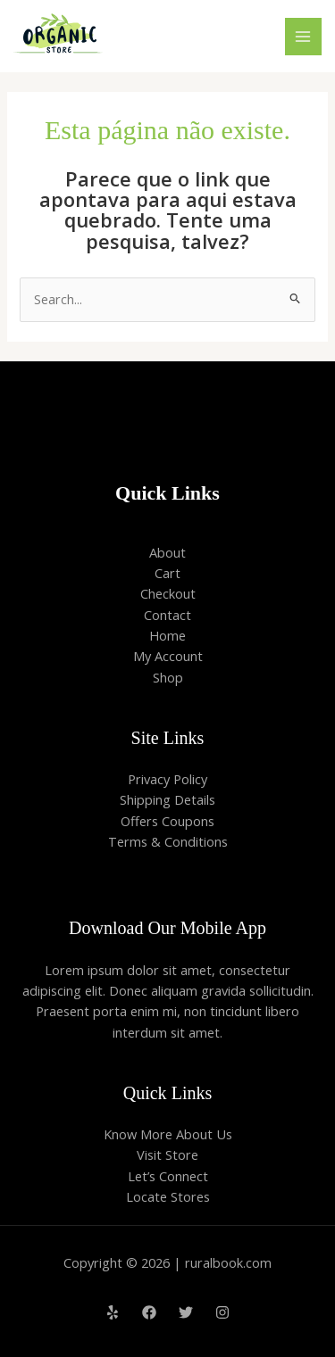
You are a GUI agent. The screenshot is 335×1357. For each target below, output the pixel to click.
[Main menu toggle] (303, 36)
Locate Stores (168, 1196)
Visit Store (167, 1154)
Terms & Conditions (168, 841)
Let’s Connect (168, 1176)
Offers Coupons (167, 821)
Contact (167, 615)
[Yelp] (112, 1312)
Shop (168, 677)
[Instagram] (222, 1312)
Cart (167, 573)
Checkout (168, 593)
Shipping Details (167, 799)
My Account (168, 656)
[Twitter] (186, 1312)
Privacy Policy (167, 779)
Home (167, 635)
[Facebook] (149, 1312)
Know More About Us (168, 1134)
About (167, 552)
